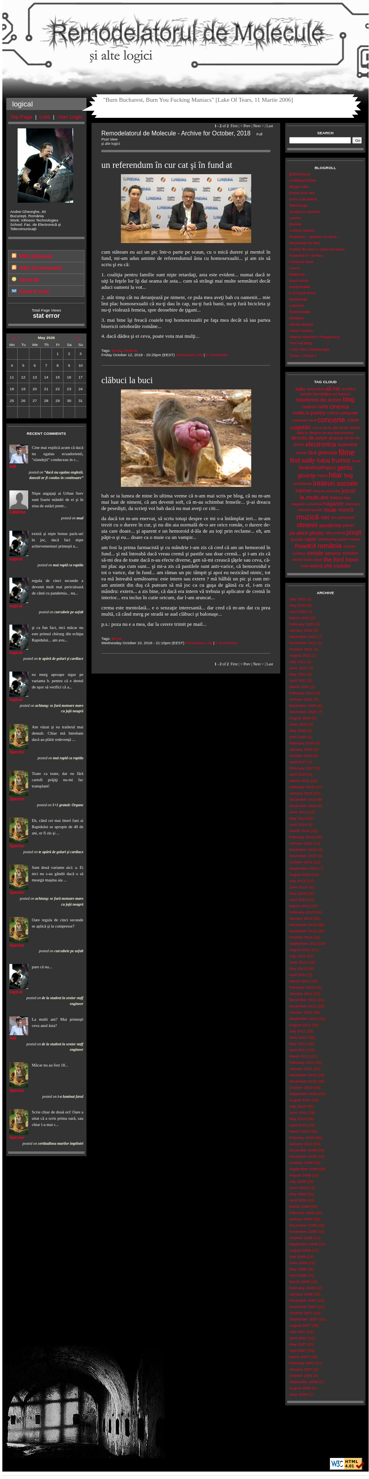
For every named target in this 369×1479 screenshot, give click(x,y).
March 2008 (299, 1281)
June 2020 (298, 724)
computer (349, 413)
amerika (348, 389)
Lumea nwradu (302, 230)
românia (130, 350)
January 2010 (300, 1144)
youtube (341, 566)
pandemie (330, 525)
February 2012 (301, 987)
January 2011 (300, 1068)
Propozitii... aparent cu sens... (314, 236)
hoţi (348, 475)
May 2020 (297, 730)
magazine (333, 503)
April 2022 (297, 611)
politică (339, 533)
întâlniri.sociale (335, 483)
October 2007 (300, 1313)
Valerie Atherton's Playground (314, 337)
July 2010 (297, 1106)
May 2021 (297, 674)
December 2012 (303, 924)
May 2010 (297, 1119)
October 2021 (300, 649)
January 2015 (300, 793)
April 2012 (297, 975)
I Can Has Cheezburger (309, 349)
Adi (12, 466)
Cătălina (17, 512)
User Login (69, 117)
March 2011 (299, 1056)
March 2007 (299, 1357)
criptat (353, 420)
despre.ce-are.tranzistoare (331, 433)
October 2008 (300, 1238)
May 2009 (297, 1194)
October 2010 (300, 1087)
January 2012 (300, 993)
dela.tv (302, 433)
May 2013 (297, 893)
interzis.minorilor (326, 491)
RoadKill (305, 546)
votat (304, 566)
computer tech (304, 420)
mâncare (352, 504)
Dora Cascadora (303, 199)
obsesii (307, 525)
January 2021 (300, 699)
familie (301, 452)
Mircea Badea (301, 324)
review (354, 539)
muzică (307, 517)
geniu (345, 467)
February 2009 (301, 1213)
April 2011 (297, 1050)
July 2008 (297, 1256)
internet (303, 491)
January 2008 (300, 1294)
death (344, 427)
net (325, 517)
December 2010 (303, 1075)
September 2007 (303, 1319)
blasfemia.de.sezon (318, 400)
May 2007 (297, 1344)
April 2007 (297, 1350)
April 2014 (297, 824)
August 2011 (300, 1025)
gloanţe (307, 475)
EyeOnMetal (299, 312)
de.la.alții (330, 427)
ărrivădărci (322, 394)
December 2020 (303, 705)
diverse (336, 438)
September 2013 (303, 868)
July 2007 (297, 1331)
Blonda (295, 224)
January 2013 (300, 918)
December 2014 (303, 799)
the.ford (334, 559)
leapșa (336, 497)
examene (347, 444)
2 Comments (217, 355)
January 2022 (300, 630)
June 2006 (298, 1394)
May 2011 (297, 1043)
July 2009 (297, 1181)
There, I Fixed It (302, 355)
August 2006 (300, 1388)
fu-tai (356, 461)
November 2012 (303, 931)
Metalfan (296, 318)
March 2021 (299, 687)
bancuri (344, 394)
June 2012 (298, 962)
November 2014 (303, 805)
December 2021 (303, 636)
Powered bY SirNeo (306, 255)
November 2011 (303, 1006)
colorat (332, 413)
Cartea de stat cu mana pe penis (317, 249)
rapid (310, 539)
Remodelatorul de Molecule (185, 36)
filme (346, 452)
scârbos (299, 553)
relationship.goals (332, 539)
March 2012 (299, 981)
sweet (297, 559)
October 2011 (300, 1012)
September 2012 (303, 943)
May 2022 (297, 605)
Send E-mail (34, 291)
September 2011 (303, 1018)
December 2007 (303, 1300)
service (333, 553)
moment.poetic (309, 510)
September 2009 (303, 1169)
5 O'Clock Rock (302, 293)
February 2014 (301, 837)
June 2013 (298, 887)
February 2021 (301, 693)
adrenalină (316, 389)
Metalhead (298, 299)
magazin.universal (306, 504)
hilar (335, 475)
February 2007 (301, 1363)
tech (318, 559)
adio (300, 389)
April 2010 (297, 1125)
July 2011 (297, 1031)
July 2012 (297, 956)
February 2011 (301, 1062)
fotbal (323, 461)
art (335, 394)
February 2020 (301, 743)
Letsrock (296, 305)
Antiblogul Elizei (302, 180)
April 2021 (297, 680)
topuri (352, 559)
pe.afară (299, 533)
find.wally (302, 460)
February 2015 (301, 787)
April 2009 (297, 1200)
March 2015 (299, 780)
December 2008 (303, 1225)
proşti (116, 350)
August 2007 (300, 1325)
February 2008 (301, 1288)
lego (347, 497)
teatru (308, 559)
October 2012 (300, 937)
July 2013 (297, 881)
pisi (329, 532)
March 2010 (299, 1131)
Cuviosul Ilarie (301, 261)
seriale (315, 553)
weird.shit (321, 566)
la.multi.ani (314, 497)
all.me (117, 638)
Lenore (295, 218)
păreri (348, 525)
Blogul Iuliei (299, 186)
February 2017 (301, 768)
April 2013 (297, 899)
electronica (321, 444)
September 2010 (303, 1094)
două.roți (351, 438)
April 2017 (297, 762)
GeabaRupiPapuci (317, 467)
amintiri (306, 394)
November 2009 (303, 1156)
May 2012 (297, 968)
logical (16, 559)
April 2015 (297, 774)
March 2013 (299, 906)
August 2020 (300, 718)
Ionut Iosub (298, 280)
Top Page (21, 117)
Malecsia (296, 274)
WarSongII (298, 205)
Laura (294, 268)
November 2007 (303, 1306)
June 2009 (298, 1187)
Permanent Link (189, 355)
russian (350, 546)
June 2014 (298, 812)
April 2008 (297, 1275)
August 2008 (300, 1250)
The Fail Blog (300, 343)
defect (355, 427)
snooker (350, 553)
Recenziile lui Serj (304, 243)
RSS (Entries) (35, 256)
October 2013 (300, 862)
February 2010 (301, 1137)
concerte (331, 420)
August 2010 (300, 1100)
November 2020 (303, 712)
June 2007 (298, 1338)
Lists (45, 117)
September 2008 (303, 1244)
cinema (339, 406)
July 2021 (297, 661)
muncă (345, 510)
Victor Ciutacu (301, 330)
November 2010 (303, 1081)
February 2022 (301, 624)
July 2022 (297, 599)
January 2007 (300, 1369)
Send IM (29, 280)
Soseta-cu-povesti (304, 211)
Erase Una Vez (302, 193)
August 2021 (300, 655)
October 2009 (300, 1162)
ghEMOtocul (299, 174)
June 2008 (298, 1263)
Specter (17, 751)
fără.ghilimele (322, 453)
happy (322, 475)
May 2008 (297, 1269)
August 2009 (300, 1175)
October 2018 (300, 755)
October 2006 (300, 1375)
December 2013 (303, 849)
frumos (341, 460)
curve (317, 427)
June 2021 (298, 668)
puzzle (297, 539)
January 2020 (300, 749)
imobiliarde (302, 483)
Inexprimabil (299, 287)
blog (349, 399)
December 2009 (303, 1150)
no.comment (343, 517)
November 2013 (303, 856)
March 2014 (299, 831)
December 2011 (303, 1000)
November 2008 (303, 1231)
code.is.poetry (308, 413)
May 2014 (297, 818)
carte (323, 406)
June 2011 (298, 1037)
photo (316, 533)
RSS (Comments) (40, 268)
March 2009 (299, 1206)
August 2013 (300, 874)
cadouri (309, 406)
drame (298, 444)
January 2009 (300, 1219)
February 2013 (301, 912)
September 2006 (303, 1382)
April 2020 (297, 737)
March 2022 (299, 618)
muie (330, 509)
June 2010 (298, 1112)
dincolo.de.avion (309, 438)
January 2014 (300, 843)
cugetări (300, 427)
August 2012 (300, 950)
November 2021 (303, 643)
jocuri (348, 491)
